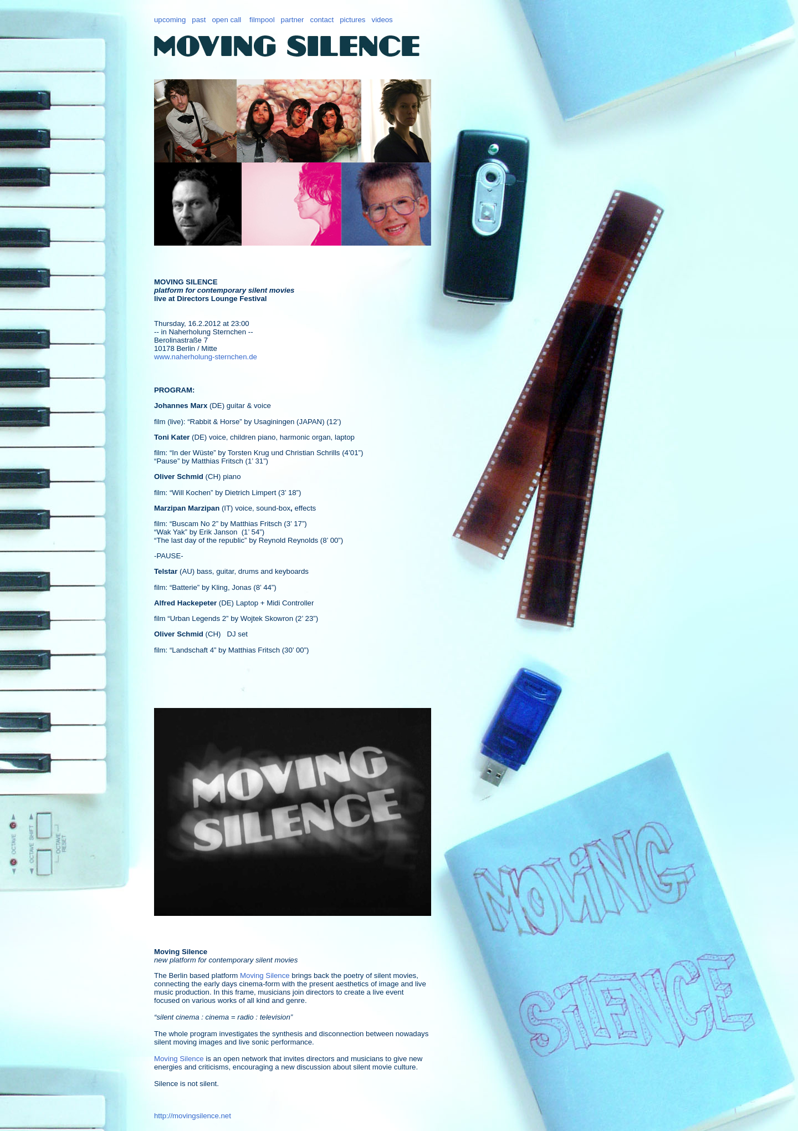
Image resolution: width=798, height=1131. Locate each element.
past (199, 20)
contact (322, 20)
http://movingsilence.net (192, 1116)
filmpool (262, 20)
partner (292, 20)
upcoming (170, 20)
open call (226, 20)
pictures (352, 20)
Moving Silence (265, 975)
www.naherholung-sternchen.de (205, 357)
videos (382, 20)
